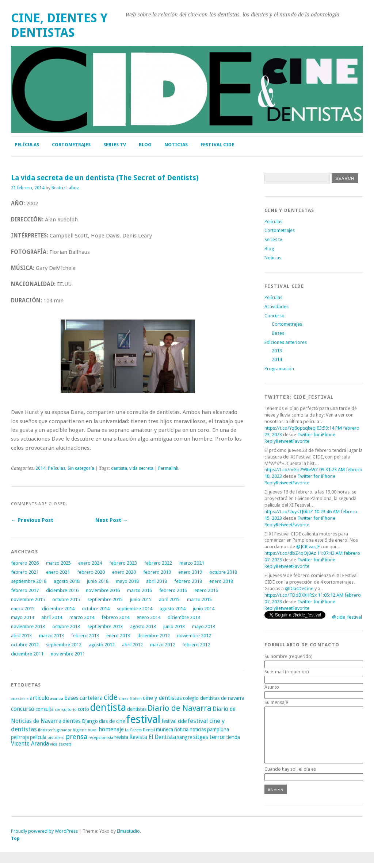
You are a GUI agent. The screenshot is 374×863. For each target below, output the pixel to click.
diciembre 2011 (27, 654)
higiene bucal (85, 730)
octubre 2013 (66, 626)
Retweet (284, 441)
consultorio (66, 709)
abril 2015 (169, 599)
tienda (233, 737)
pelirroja (20, 737)
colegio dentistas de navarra (213, 698)
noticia (181, 729)
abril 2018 (156, 581)
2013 (277, 350)
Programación (279, 368)
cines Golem (130, 698)
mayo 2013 (203, 626)
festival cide (174, 721)
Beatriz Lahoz (65, 187)
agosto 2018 (67, 581)
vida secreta (141, 468)
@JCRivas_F (308, 546)
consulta (44, 709)
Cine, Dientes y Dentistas (59, 25)
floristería (47, 730)
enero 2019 (190, 572)
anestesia (19, 698)
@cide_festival (347, 617)
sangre (184, 737)
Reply (270, 441)
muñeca (164, 729)
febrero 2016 (173, 590)
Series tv (114, 144)
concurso (22, 709)
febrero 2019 (157, 572)
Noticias (176, 144)
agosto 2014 (173, 608)
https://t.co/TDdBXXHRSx (290, 595)
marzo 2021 (191, 563)
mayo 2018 (127, 581)
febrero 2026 (25, 563)
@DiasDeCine (299, 588)
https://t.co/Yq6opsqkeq (290, 428)
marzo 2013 (51, 635)
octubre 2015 (66, 599)
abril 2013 (21, 635)
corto (83, 709)
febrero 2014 (115, 617)
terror (217, 736)
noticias (198, 729)
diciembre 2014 (58, 608)
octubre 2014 (96, 608)
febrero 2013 (85, 635)
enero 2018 (221, 581)
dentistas (136, 709)
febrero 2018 (188, 581)
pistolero (56, 737)
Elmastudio (128, 842)
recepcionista (100, 737)
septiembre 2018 (28, 581)
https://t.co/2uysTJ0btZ (288, 511)
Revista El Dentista (152, 737)
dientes (71, 721)
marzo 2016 (139, 590)
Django (90, 721)
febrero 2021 (25, 572)
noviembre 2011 (68, 654)
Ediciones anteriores (285, 342)
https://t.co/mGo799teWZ (291, 469)
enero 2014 (148, 617)
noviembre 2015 (28, 599)
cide (111, 697)
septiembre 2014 (134, 608)
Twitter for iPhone (316, 434)
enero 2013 (118, 635)
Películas (27, 144)
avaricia (56, 698)
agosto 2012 (102, 644)
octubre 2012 (25, 644)
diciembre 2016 (62, 590)
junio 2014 (203, 608)
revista (121, 737)
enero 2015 (23, 608)
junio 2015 (141, 599)
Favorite (301, 441)
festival (143, 719)
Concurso (274, 315)
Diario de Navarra (179, 708)
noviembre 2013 (28, 626)
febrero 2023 (123, 563)
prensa (76, 736)
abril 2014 (51, 617)
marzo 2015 (199, 599)
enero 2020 (124, 572)
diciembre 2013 (184, 617)
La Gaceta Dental (140, 730)
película (38, 737)
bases (71, 698)
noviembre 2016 (103, 590)
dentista (119, 468)
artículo (39, 698)
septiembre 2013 (105, 626)
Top (15, 849)
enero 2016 (206, 590)
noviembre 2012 (194, 635)
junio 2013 (174, 626)
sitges (200, 737)
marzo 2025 (58, 563)
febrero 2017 (25, 590)
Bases (278, 333)
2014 (40, 468)
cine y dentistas (162, 698)
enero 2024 (90, 563)
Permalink (168, 468)
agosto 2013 (143, 626)
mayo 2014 (22, 617)
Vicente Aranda (30, 743)
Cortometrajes (71, 144)
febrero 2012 (196, 644)
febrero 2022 (158, 563)
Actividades (276, 306)
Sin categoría (81, 468)
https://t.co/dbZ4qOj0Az (290, 553)
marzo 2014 (81, 617)
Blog (145, 144)
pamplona (218, 729)
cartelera (91, 698)
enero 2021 (58, 572)
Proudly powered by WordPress (44, 842)
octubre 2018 (223, 572)
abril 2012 (132, 644)
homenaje (111, 729)
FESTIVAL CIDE (217, 144)
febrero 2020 (91, 572)
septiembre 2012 (63, 644)
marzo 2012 (162, 644)
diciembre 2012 (153, 635)
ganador (64, 730)
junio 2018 (97, 581)
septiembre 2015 (105, 599)
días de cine (112, 721)
